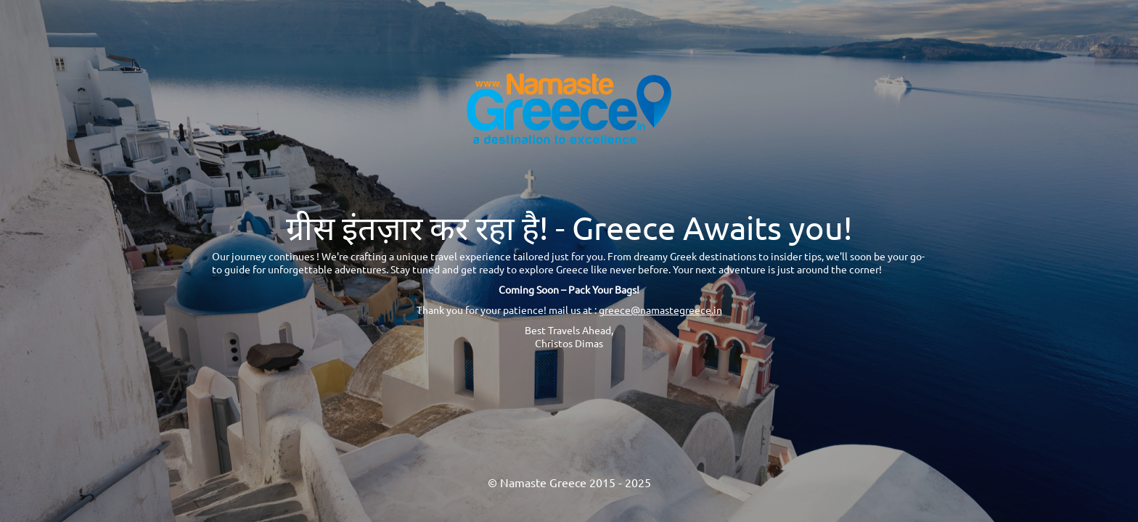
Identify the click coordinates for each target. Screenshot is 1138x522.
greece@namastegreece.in (660, 309)
